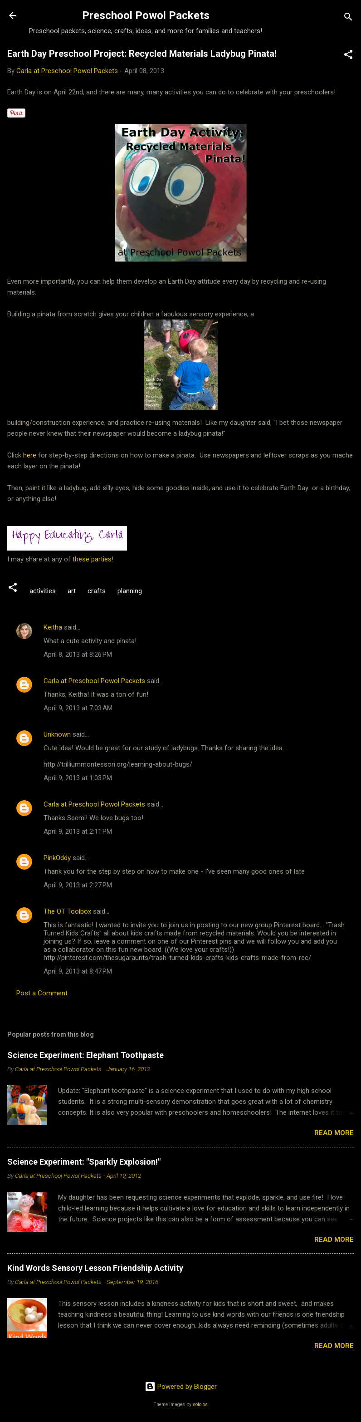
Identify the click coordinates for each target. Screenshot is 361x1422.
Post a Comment (42, 993)
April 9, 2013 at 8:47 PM (78, 971)
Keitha (53, 627)
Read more (334, 1133)
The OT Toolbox (67, 911)
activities (42, 591)
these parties (91, 559)
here (30, 455)
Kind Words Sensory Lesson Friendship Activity (95, 1268)
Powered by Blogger (181, 1387)
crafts (97, 591)
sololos (200, 1404)
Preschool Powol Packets (146, 15)
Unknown (57, 734)
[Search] (348, 18)
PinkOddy (57, 858)
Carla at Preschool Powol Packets (94, 681)
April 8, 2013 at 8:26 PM (78, 654)
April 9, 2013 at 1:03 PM (78, 778)
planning (129, 591)
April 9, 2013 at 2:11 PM (78, 831)
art (72, 591)
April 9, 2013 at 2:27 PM (78, 885)
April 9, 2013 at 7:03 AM (78, 708)
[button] (348, 56)
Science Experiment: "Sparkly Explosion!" (84, 1161)
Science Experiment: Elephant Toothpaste (85, 1055)
